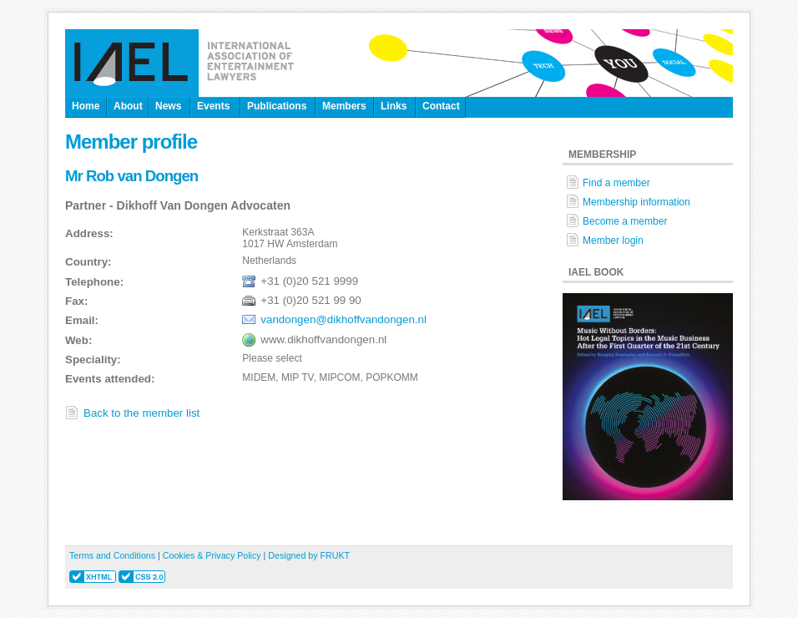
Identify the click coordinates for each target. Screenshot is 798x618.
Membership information (636, 202)
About (128, 106)
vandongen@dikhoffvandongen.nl (343, 319)
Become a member (625, 221)
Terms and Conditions (112, 555)
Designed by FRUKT (309, 555)
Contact (441, 106)
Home (85, 106)
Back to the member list (141, 413)
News (168, 106)
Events (213, 106)
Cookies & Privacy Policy (212, 555)
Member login (613, 240)
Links (394, 106)
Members (344, 106)
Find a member (616, 183)
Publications (276, 106)
